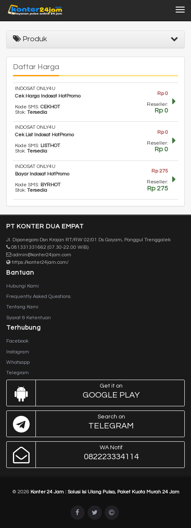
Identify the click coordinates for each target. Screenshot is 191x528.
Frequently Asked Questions (38, 296)
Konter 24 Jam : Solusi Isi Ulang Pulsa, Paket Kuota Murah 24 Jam (104, 492)
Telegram (17, 372)
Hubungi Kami (22, 286)
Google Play (93, 393)
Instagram (17, 352)
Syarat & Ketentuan (28, 317)
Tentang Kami (22, 307)
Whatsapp (18, 362)
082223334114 (93, 455)
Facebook (17, 341)
